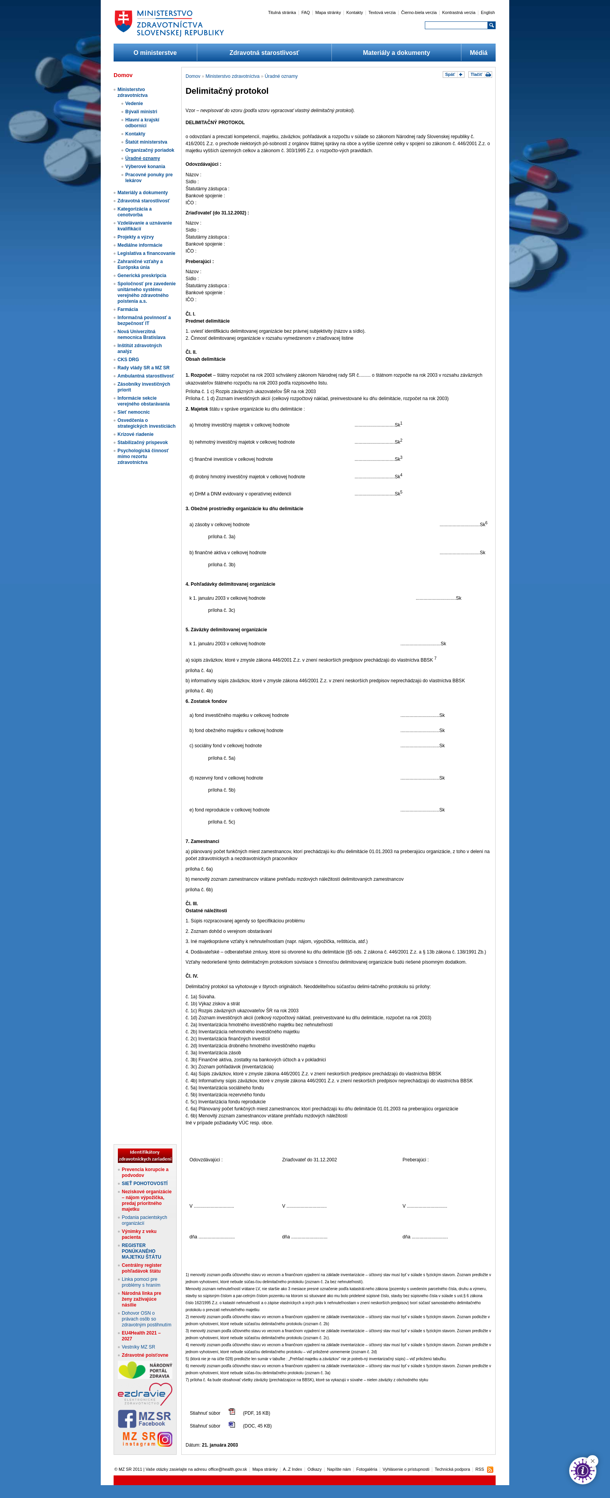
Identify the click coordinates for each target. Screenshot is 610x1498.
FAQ (305, 12)
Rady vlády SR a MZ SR (143, 368)
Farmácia (127, 309)
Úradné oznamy (142, 158)
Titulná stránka (282, 12)
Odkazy (314, 1469)
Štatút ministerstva (146, 142)
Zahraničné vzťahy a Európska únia (140, 264)
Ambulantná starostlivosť (145, 376)
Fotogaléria (366, 1469)
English (488, 12)
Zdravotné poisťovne (145, 1355)
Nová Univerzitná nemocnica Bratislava (141, 334)
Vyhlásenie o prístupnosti (406, 1469)
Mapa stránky (328, 12)
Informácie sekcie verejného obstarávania (143, 401)
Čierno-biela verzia (419, 12)
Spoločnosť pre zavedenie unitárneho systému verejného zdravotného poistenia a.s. (146, 292)
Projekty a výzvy (135, 237)
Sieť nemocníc (133, 412)
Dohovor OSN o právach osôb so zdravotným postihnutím (146, 1319)
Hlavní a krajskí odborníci (142, 122)
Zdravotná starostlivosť (264, 52)
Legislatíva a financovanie (146, 253)
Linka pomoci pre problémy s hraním (141, 1282)
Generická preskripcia (141, 275)
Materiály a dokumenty (396, 52)
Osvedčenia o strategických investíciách (146, 423)
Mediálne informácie (139, 245)
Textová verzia (382, 12)
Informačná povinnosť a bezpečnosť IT (144, 320)
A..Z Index (292, 1469)
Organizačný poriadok (149, 150)
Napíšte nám (339, 1469)
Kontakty (354, 12)
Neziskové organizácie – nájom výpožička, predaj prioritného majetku (147, 1200)
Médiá (478, 52)
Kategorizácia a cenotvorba (134, 212)
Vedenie (134, 103)
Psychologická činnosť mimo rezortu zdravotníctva (143, 456)
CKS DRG (128, 359)
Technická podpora (452, 1469)
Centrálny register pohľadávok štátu (142, 1268)
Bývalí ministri (141, 111)
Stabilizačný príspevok (142, 442)
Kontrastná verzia (459, 12)
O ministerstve (155, 52)
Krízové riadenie (135, 434)
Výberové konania (145, 166)
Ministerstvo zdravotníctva (132, 92)
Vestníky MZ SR (138, 1347)
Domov (193, 76)
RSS (479, 1469)
